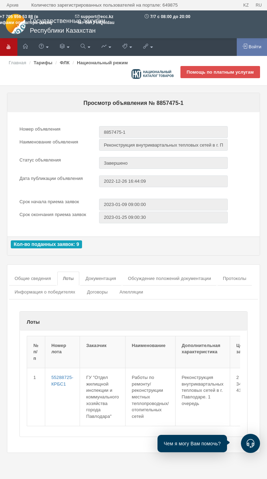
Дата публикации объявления (51, 178)
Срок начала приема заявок (49, 201)
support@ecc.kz (97, 16)
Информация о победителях (45, 292)
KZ (246, 5)
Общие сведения (33, 278)
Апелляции (131, 292)
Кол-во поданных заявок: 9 (46, 244)
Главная (17, 62)
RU (259, 5)
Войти (251, 46)
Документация (101, 278)
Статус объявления (40, 160)
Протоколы (234, 278)
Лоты (68, 278)
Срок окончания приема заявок (52, 214)
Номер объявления (39, 129)
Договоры (97, 292)
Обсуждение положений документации (169, 278)
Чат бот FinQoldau (94, 22)
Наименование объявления (48, 141)
